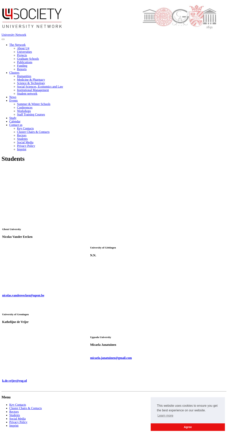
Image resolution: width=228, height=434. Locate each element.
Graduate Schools (28, 58)
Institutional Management (33, 90)
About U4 (23, 48)
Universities (24, 51)
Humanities (24, 76)
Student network (27, 93)
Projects (22, 55)
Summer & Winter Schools (33, 104)
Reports (22, 69)
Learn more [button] (165, 415)
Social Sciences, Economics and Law (40, 86)
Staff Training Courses (31, 114)
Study (12, 118)
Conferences (24, 107)
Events (13, 100)
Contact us (15, 125)
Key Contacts (25, 128)
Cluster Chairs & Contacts (33, 132)
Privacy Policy (26, 145)
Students (22, 138)
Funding (22, 65)
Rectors (21, 135)
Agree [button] (188, 427)
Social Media (25, 142)
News (12, 97)
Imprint (21, 149)
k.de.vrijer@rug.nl (14, 380)
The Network (17, 44)
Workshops (24, 111)
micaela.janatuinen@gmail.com (111, 358)
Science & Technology (31, 83)
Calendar (14, 121)
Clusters (14, 72)
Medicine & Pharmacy (31, 79)
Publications (24, 62)
